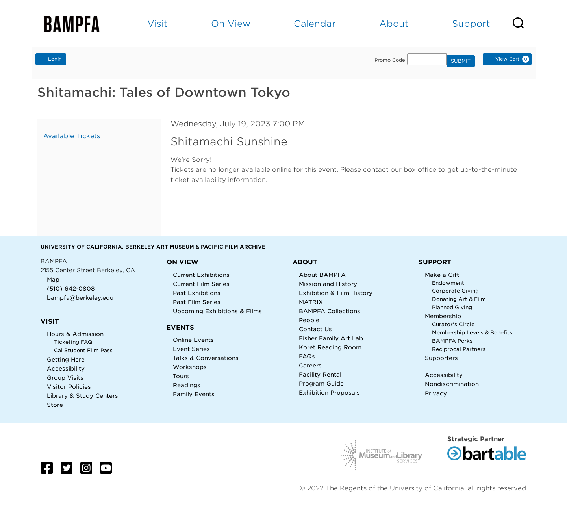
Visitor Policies (69, 386)
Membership (443, 316)
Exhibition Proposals (329, 392)
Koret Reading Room (330, 347)
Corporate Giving (455, 291)
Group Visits (65, 377)
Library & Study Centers (82, 395)
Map (53, 279)
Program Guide (321, 383)
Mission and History (328, 283)
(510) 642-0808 (71, 288)
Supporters (441, 357)
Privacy (436, 393)
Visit (157, 23)
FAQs (307, 356)
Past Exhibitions (196, 292)
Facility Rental (320, 374)
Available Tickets (71, 136)
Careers (310, 365)
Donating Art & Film (459, 299)
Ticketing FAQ (73, 342)
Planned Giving (452, 307)
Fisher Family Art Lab (331, 338)
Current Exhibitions (201, 274)
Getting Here (66, 359)
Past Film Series (196, 302)
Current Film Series (201, 283)
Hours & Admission (75, 333)
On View (230, 23)
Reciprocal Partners (458, 349)
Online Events (193, 339)
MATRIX (311, 302)
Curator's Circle (453, 324)
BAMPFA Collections (329, 311)
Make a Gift (442, 274)
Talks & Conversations (206, 357)
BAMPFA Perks (452, 341)
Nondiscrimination (452, 383)
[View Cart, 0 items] (507, 59)
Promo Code (389, 60)
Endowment (448, 283)
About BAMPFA (322, 274)
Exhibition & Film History (335, 292)
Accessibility (66, 368)
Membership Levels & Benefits (472, 333)
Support (471, 23)
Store (55, 404)
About (394, 23)
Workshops (190, 367)
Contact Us (315, 329)
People (309, 320)
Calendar (315, 23)
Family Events (194, 394)
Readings (186, 385)
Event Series (191, 348)
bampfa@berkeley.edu (80, 297)
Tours (181, 376)
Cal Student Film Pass (83, 350)
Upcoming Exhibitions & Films (217, 311)
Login (51, 59)
